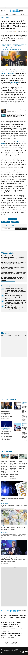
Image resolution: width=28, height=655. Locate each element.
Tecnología (14, 629)
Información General (7, 626)
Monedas (3, 335)
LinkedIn (11, 610)
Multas (3, 637)
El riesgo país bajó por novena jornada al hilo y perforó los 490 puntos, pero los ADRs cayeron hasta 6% (15, 308)
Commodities (17, 335)
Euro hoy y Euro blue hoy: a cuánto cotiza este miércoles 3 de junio (13, 528)
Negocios (12, 620)
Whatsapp (18, 610)
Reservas (24, 7)
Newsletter (25, 14)
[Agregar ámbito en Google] (12, 32)
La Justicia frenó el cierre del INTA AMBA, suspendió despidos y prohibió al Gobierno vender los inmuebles (24, 434)
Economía (14, 14)
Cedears (25, 335)
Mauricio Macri (15, 221)
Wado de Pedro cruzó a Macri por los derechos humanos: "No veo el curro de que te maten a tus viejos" (14, 44)
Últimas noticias (13, 615)
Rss (21, 629)
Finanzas (22, 14)
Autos (17, 626)
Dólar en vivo (11, 7)
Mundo (19, 622)
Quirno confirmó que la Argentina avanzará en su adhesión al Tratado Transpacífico (6, 415)
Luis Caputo (18, 7)
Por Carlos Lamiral (4, 563)
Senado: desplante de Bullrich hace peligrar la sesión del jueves (17, 110)
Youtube (14, 610)
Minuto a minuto (5, 459)
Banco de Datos (20, 617)
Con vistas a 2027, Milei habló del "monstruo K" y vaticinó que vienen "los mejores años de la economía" (6, 435)
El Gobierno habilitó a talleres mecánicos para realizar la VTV (13, 268)
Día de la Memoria (5, 221)
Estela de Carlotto (13, 18)
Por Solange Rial (13, 478)
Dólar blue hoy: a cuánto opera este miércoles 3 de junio (23, 465)
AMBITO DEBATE (20, 643)
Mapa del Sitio (5, 631)
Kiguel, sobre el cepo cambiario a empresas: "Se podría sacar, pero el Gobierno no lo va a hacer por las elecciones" (13, 559)
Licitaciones (11, 637)
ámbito (2, 17)
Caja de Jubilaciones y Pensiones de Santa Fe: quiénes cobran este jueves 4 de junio (13, 272)
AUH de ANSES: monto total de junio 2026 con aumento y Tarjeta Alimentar (13, 263)
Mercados (4, 620)
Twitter (1, 610)
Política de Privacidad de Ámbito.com (11, 633)
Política (7, 17)
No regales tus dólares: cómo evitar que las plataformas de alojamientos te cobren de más (13, 535)
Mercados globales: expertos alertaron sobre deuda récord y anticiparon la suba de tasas (13, 278)
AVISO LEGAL (4, 635)
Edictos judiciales (15, 635)
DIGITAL (7, 643)
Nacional (11, 622)
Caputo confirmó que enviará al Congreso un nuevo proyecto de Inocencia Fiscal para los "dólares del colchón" (15, 291)
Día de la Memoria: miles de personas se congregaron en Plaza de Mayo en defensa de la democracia (14, 48)
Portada (3, 615)
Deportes (4, 624)
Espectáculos (5, 629)
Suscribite (21, 228)
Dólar (7, 14)
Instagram (8, 610)
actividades (14, 82)
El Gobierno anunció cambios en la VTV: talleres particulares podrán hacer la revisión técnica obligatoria (16, 115)
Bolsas (9, 335)
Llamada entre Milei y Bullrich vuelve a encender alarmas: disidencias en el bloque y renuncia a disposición (15, 302)
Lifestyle (4, 622)
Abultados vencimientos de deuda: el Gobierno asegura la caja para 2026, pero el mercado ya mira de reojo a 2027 (14, 469)
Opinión (19, 620)
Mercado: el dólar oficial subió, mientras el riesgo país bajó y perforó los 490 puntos (15, 297)
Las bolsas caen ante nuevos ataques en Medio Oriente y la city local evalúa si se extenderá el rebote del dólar (13, 257)
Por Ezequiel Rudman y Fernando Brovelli (24, 420)
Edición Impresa (13, 624)
